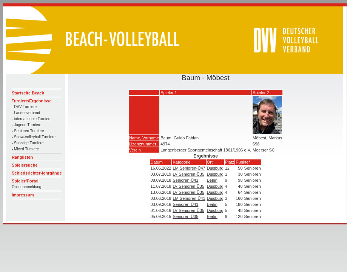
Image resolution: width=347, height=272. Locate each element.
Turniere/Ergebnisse (32, 101)
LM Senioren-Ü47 (189, 168)
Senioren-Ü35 (185, 216)
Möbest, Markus (267, 138)
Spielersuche (24, 165)
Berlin (212, 180)
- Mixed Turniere (25, 149)
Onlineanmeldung (26, 187)
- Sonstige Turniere (28, 143)
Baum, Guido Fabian (179, 138)
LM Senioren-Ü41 (189, 198)
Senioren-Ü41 (185, 180)
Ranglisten (22, 157)
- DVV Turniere (24, 107)
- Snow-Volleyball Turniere (34, 137)
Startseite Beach (28, 93)
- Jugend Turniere (26, 125)
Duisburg (215, 168)
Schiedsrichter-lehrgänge (37, 173)
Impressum (23, 195)
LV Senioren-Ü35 (188, 174)
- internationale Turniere (32, 119)
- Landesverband (26, 113)
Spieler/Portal (25, 181)
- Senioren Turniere (28, 131)
